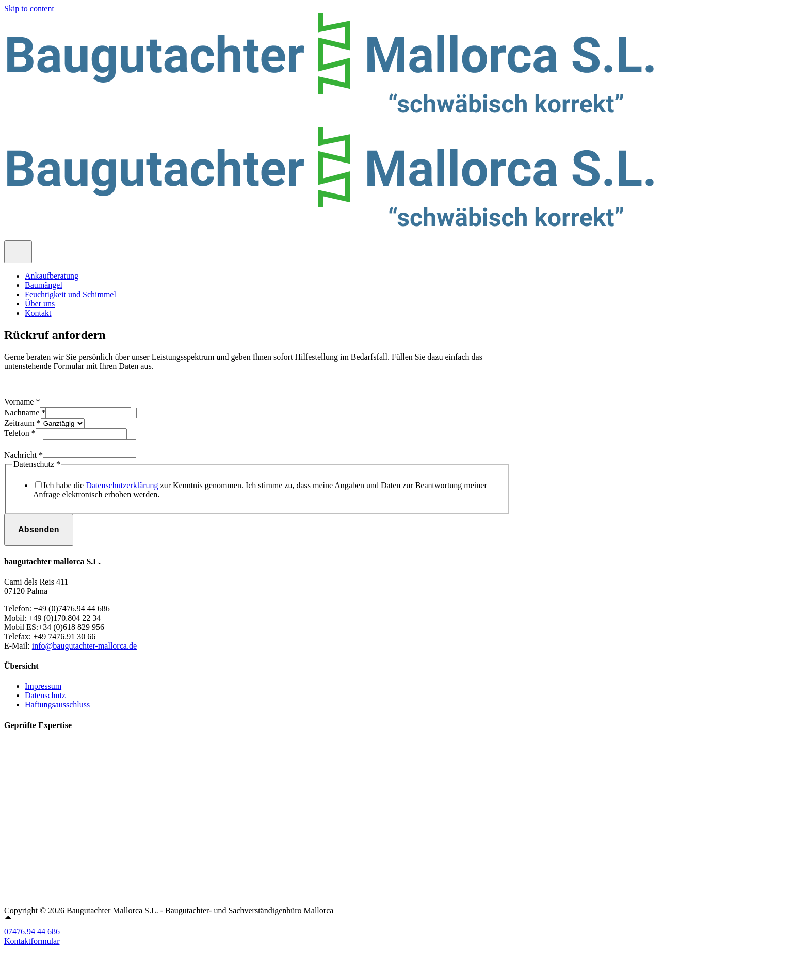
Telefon (20, 433)
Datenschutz (45, 698)
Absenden (38, 532)
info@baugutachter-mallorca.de (84, 648)
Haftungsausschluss (57, 707)
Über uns (40, 303)
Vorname (22, 401)
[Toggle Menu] (18, 251)
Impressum (43, 689)
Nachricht (23, 458)
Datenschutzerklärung (122, 488)
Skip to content (29, 8)
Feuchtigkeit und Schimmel (70, 294)
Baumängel (43, 285)
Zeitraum (22, 422)
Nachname (24, 412)
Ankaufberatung (51, 275)
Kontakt (38, 313)
